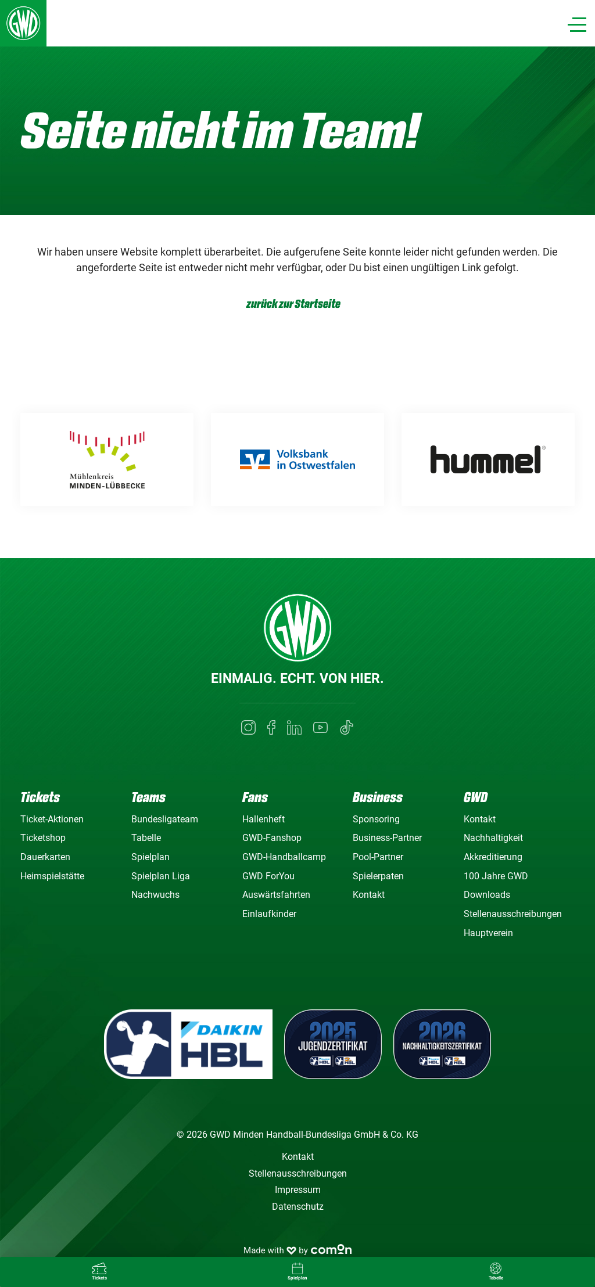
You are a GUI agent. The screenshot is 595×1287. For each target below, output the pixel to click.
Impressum (298, 1189)
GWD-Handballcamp (284, 856)
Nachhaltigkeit (493, 837)
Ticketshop (43, 837)
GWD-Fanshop (272, 837)
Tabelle (146, 837)
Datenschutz (298, 1206)
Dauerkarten (45, 856)
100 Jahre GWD (496, 876)
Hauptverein (488, 933)
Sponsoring (376, 819)
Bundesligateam (164, 819)
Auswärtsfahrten (276, 894)
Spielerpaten (378, 876)
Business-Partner (387, 837)
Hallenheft (263, 819)
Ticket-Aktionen (52, 819)
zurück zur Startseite (293, 304)
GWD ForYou (268, 876)
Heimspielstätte (52, 876)
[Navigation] (577, 24)
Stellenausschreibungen (513, 913)
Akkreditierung (493, 856)
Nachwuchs (155, 894)
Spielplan (150, 856)
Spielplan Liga (160, 876)
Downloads (487, 894)
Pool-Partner (378, 856)
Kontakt (369, 894)
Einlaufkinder (269, 913)
